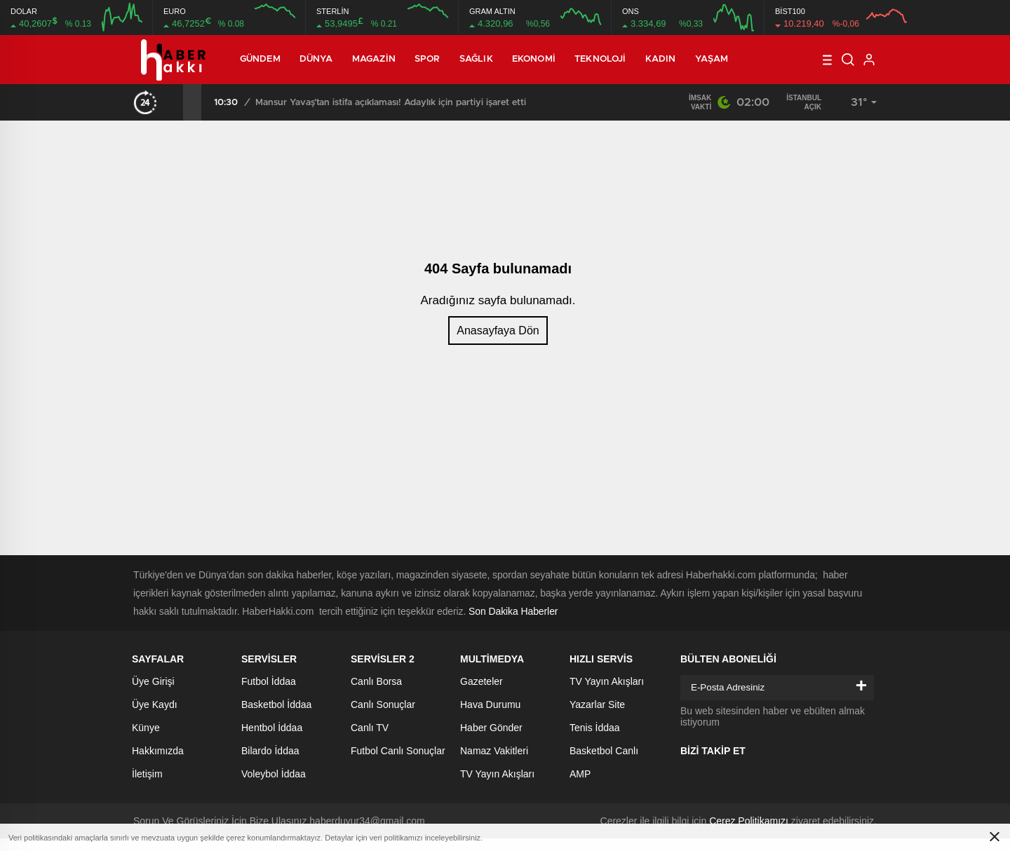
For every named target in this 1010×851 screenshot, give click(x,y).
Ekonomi (534, 59)
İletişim (147, 773)
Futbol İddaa (268, 681)
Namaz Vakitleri (494, 750)
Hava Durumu (490, 704)
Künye (146, 727)
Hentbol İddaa (271, 727)
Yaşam (712, 59)
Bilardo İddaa (270, 750)
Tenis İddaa (595, 727)
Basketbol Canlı (604, 750)
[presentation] (174, 102)
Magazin (374, 59)
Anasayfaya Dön (498, 330)
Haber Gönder (491, 727)
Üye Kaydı (154, 704)
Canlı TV (370, 727)
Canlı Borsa (376, 681)
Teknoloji (600, 59)
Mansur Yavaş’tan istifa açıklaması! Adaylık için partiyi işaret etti (390, 102)
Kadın (660, 59)
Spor (427, 59)
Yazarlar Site (597, 704)
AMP (580, 773)
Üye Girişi (153, 681)
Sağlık (476, 59)
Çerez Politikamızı (748, 820)
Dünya (316, 59)
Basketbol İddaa (276, 704)
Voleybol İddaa (273, 773)
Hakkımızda (158, 750)
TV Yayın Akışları (497, 773)
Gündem (260, 59)
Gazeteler (481, 681)
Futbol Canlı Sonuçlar (398, 750)
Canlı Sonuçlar (383, 704)
